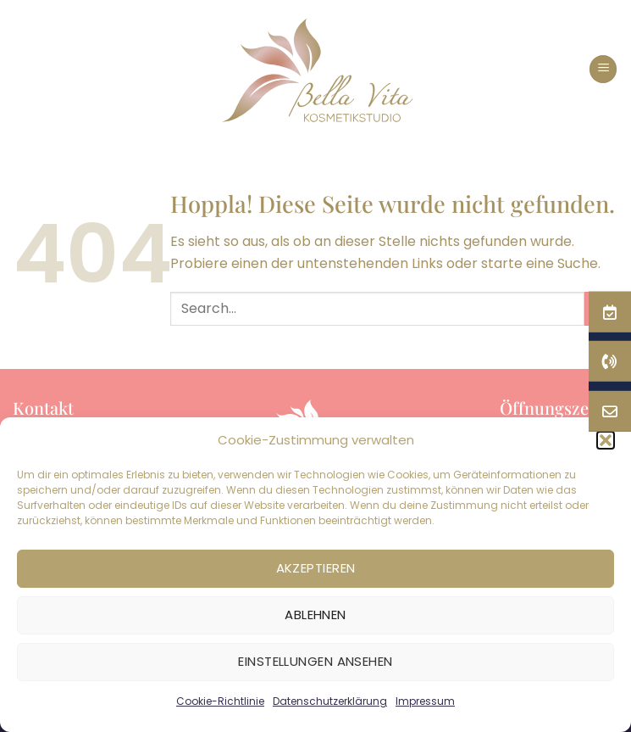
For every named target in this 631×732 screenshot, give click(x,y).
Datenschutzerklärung (330, 701)
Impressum (425, 701)
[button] (603, 69)
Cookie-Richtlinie (220, 701)
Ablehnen (315, 614)
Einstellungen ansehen (315, 661)
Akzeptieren (316, 568)
